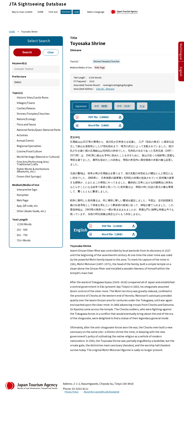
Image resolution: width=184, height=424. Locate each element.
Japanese (81, 106)
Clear (50, 52)
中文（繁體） (101, 106)
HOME (40, 12)
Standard (66, 11)
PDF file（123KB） (113, 226)
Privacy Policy (72, 391)
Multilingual (181, 51)
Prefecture (19, 76)
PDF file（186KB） (99, 117)
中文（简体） (124, 106)
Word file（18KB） (99, 125)
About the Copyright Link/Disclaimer (101, 391)
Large (76, 11)
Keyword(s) (19, 63)
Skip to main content (22, 12)
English (181, 71)
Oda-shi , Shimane (105, 88)
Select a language (95, 12)
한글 (142, 106)
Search (27, 52)
